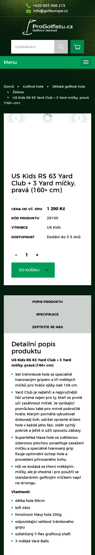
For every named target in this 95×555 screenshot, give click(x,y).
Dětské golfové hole (68, 86)
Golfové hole (33, 86)
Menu (10, 62)
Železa (18, 92)
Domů (9, 86)
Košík (77, 47)
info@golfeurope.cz (50, 11)
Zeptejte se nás (47, 327)
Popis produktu (47, 302)
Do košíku (29, 270)
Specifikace (47, 314)
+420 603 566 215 (49, 5)
